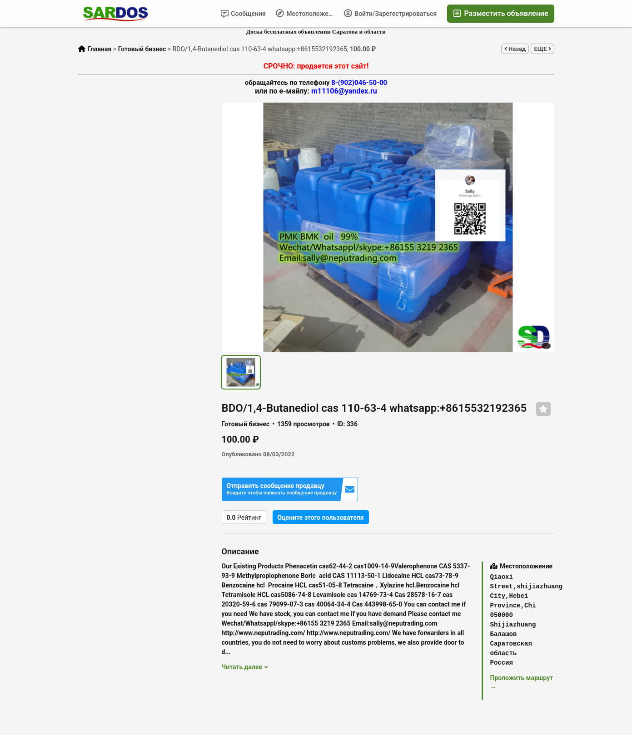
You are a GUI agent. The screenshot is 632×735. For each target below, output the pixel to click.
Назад (515, 48)
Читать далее (245, 667)
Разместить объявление (500, 13)
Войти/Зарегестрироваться (390, 13)
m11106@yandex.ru (344, 91)
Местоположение (307, 13)
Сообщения (243, 14)
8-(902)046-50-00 (359, 83)
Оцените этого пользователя (321, 517)
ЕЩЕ (542, 48)
